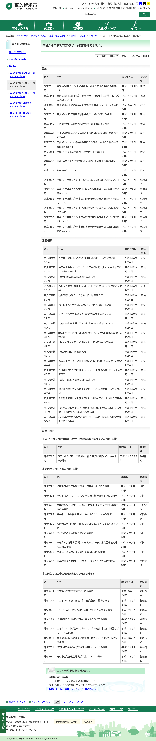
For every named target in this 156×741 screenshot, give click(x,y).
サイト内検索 (90, 14)
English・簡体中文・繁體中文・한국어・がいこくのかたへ (123, 8)
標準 (110, 3)
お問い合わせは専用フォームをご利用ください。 (73, 689)
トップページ (22, 36)
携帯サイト (133, 709)
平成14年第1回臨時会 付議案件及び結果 (22, 105)
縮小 (103, 3)
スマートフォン (76, 702)
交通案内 (88, 722)
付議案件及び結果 (77, 36)
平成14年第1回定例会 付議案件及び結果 (22, 115)
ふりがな (69, 8)
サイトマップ (24, 709)
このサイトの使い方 (44, 709)
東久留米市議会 (38, 36)
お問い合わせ (116, 709)
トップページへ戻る (41, 702)
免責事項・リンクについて (71, 709)
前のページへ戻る (17, 702)
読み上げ (57, 8)
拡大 (117, 3)
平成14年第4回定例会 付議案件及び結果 (22, 74)
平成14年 (93, 36)
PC (63, 702)
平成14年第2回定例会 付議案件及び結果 (22, 94)
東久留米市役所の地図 (66, 722)
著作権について (97, 709)
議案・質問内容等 (57, 36)
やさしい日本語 (85, 8)
